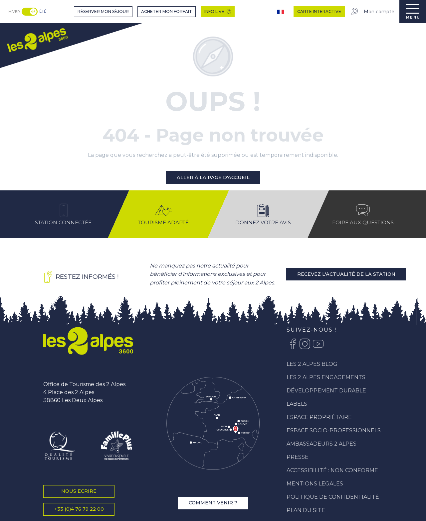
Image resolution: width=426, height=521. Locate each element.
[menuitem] (37, 39)
